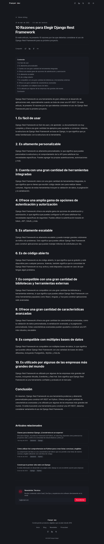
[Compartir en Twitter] (25, 48)
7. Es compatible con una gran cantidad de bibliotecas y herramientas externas (43, 80)
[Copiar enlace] (37, 48)
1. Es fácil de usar (23, 63)
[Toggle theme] (93, 3)
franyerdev (14, 3)
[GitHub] (75, 3)
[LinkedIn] (79, 3)
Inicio (38, 527)
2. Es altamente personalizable (27, 66)
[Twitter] (83, 3)
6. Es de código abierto (25, 77)
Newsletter (53, 527)
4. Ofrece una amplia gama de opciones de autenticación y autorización (41, 71)
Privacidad (64, 527)
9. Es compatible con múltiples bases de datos (32, 86)
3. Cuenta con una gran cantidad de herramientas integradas (37, 68)
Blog (44, 527)
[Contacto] (89, 3)
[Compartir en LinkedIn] (29, 48)
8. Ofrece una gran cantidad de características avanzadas (36, 83)
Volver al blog (21, 17)
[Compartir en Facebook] (33, 48)
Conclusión (21, 91)
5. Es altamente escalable (25, 74)
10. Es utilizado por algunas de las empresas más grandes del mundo (40, 88)
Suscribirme (80, 500)
